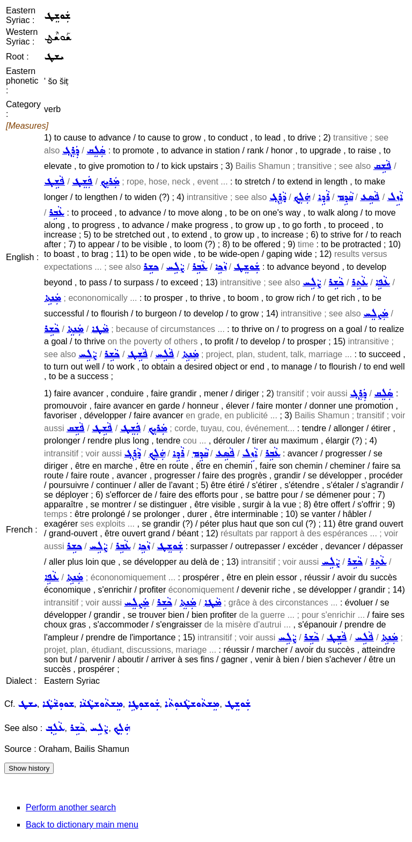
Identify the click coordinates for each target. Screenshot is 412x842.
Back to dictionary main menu (82, 824)
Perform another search (71, 807)
